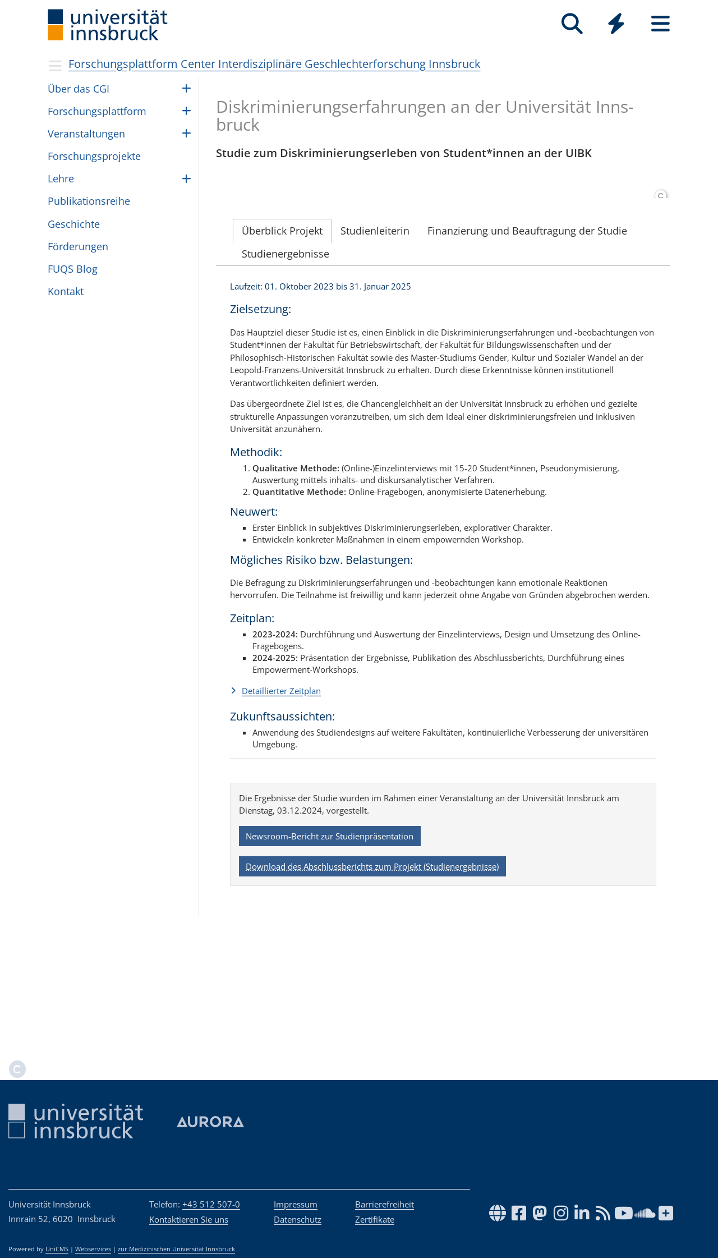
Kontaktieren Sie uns (188, 1219)
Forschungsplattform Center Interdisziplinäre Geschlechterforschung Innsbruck (274, 63)
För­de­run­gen (78, 246)
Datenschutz (297, 1219)
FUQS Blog (73, 269)
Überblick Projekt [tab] (282, 348)
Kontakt (66, 291)
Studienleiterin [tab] (374, 348)
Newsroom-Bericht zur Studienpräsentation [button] (329, 953)
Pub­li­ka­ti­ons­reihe (89, 201)
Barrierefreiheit (384, 1204)
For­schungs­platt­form (97, 111)
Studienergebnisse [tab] (285, 371)
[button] (443, 808)
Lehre (61, 178)
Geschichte (74, 224)
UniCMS (56, 1249)
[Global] (616, 24)
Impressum (295, 1204)
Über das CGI (78, 88)
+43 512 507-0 (211, 1204)
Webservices (93, 1249)
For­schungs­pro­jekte (94, 156)
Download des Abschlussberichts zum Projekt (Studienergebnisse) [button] (372, 984)
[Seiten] (660, 23)
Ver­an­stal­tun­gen (86, 133)
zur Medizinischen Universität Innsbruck (176, 1249)
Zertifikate (374, 1219)
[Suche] (572, 23)
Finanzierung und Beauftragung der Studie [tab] (527, 348)
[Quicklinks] (616, 23)
